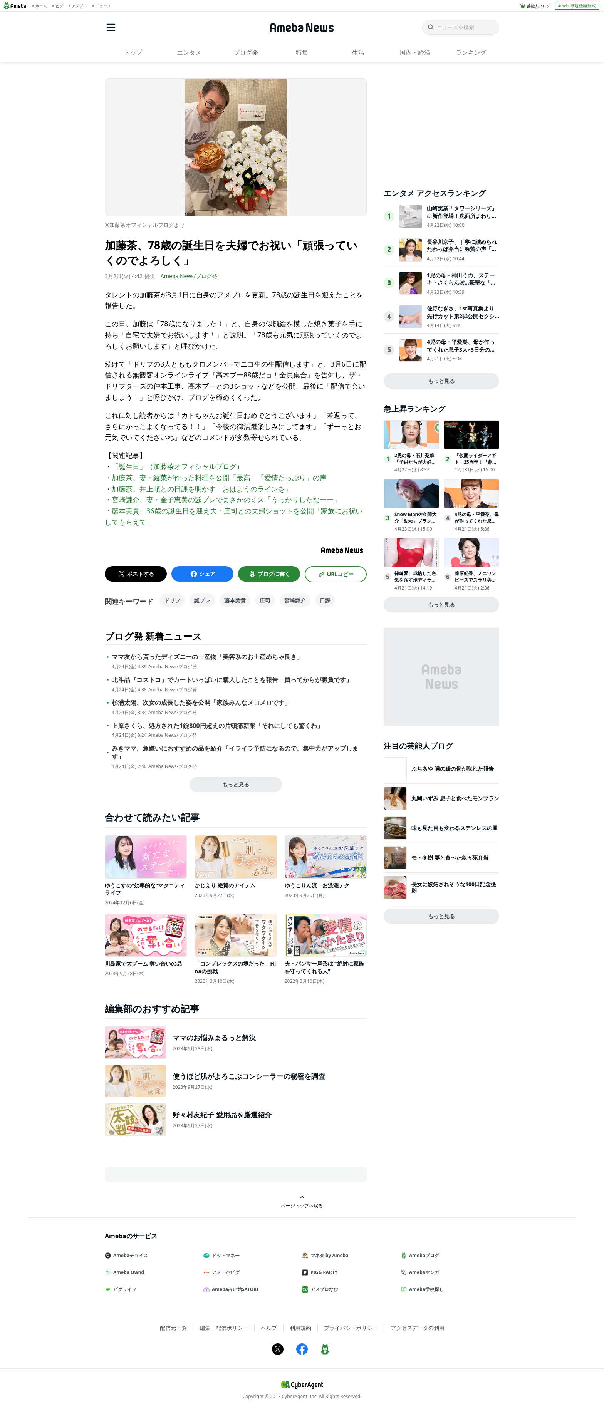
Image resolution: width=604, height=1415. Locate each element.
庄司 (265, 600)
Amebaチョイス (129, 1255)
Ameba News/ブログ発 (189, 276)
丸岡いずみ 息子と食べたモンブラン (455, 798)
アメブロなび (323, 1289)
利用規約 (300, 1327)
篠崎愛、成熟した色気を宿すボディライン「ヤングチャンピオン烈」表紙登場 (415, 583)
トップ (133, 52)
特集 (302, 52)
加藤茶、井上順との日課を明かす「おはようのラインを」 (202, 488)
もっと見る (235, 784)
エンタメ (189, 52)
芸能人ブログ (538, 5)
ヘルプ (269, 1327)
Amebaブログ (423, 1255)
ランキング (471, 52)
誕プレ (202, 600)
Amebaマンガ (423, 1272)
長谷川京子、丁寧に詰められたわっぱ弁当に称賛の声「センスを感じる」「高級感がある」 (462, 253)
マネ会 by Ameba (328, 1255)
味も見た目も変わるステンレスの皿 (454, 828)
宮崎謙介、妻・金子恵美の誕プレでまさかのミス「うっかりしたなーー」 (226, 499)
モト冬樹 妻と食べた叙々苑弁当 (449, 857)
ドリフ (172, 600)
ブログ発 (245, 52)
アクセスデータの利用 (418, 1327)
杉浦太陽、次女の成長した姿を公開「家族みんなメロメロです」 (201, 703)
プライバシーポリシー (351, 1327)
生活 (358, 52)
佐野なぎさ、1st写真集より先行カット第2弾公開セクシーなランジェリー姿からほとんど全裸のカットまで (462, 320)
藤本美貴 (235, 600)
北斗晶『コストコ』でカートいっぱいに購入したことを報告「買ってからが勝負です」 (232, 680)
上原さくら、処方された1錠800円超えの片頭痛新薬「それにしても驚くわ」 (217, 726)
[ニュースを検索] (460, 27)
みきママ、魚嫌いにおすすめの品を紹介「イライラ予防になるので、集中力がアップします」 (235, 752)
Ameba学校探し (425, 1289)
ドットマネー (224, 1255)
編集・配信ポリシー (224, 1327)
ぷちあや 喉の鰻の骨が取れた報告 (452, 768)
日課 (325, 600)
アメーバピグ (224, 1272)
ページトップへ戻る (302, 1202)
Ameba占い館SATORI (234, 1289)
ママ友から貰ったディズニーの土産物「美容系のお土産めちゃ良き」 (207, 657)
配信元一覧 (173, 1327)
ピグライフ (124, 1289)
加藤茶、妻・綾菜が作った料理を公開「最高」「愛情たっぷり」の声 (219, 477)
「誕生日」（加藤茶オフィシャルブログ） (177, 466)
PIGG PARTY (323, 1272)
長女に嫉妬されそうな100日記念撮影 (453, 887)
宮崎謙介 (295, 600)
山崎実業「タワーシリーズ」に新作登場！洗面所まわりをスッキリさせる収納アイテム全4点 (462, 220)
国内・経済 (414, 52)
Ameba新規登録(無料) (577, 5)
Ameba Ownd (127, 1272)
